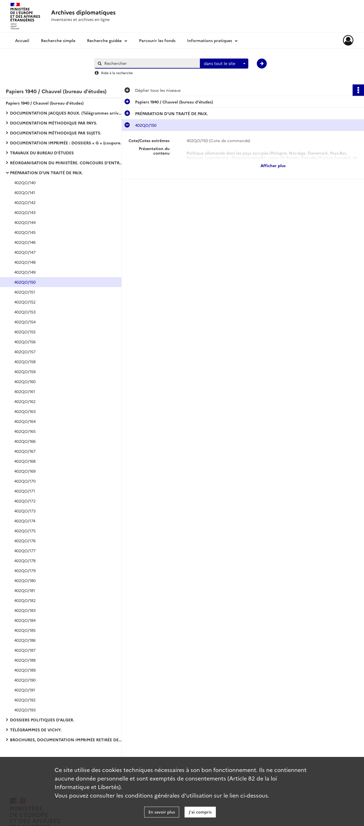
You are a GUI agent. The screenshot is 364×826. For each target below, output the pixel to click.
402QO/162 (25, 401)
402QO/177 (25, 550)
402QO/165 (25, 431)
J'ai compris (200, 812)
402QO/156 (25, 341)
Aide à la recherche (117, 72)
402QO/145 (25, 232)
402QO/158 (25, 361)
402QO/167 (25, 451)
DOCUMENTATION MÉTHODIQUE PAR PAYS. (53, 123)
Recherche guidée (104, 40)
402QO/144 (25, 222)
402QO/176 (25, 540)
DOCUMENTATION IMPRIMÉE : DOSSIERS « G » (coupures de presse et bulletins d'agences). (67, 143)
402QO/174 (24, 521)
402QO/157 (25, 351)
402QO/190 (25, 680)
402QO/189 (25, 670)
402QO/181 (24, 590)
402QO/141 (24, 192)
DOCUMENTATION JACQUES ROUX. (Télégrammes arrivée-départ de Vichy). (67, 113)
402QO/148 (25, 262)
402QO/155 (25, 332)
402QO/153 (25, 312)
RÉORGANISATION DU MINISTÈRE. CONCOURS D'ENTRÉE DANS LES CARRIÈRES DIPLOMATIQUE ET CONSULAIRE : (67, 162)
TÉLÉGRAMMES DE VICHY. (36, 729)
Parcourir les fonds (157, 40)
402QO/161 (24, 391)
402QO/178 (25, 560)
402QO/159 (25, 371)
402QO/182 (25, 600)
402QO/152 (25, 302)
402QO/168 (25, 461)
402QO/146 (25, 242)
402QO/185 (25, 630)
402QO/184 (25, 620)
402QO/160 (25, 381)
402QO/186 (25, 640)
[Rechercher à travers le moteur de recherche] (150, 63)
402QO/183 (25, 610)
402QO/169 (25, 471)
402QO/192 (25, 700)
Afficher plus (273, 165)
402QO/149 (25, 272)
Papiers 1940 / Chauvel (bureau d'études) (45, 103)
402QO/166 (25, 441)
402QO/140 (25, 182)
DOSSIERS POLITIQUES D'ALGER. (42, 720)
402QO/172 (25, 501)
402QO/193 (25, 710)
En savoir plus (161, 812)
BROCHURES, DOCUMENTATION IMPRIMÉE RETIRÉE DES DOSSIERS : (67, 739)
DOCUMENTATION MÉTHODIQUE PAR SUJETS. (55, 133)
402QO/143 (25, 212)
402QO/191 (24, 690)
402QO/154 (25, 322)
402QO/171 (24, 491)
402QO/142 (25, 202)
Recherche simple (58, 40)
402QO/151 (24, 292)
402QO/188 (25, 660)
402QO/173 (25, 511)
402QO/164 (25, 421)
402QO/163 (25, 411)
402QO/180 (25, 580)
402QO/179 (25, 570)
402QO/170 (25, 481)
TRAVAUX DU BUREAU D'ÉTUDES (42, 152)
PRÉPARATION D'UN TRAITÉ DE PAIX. (46, 172)
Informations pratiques (209, 40)
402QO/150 (25, 282)
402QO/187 (25, 650)
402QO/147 (25, 252)
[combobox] (224, 64)
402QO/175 (25, 531)
